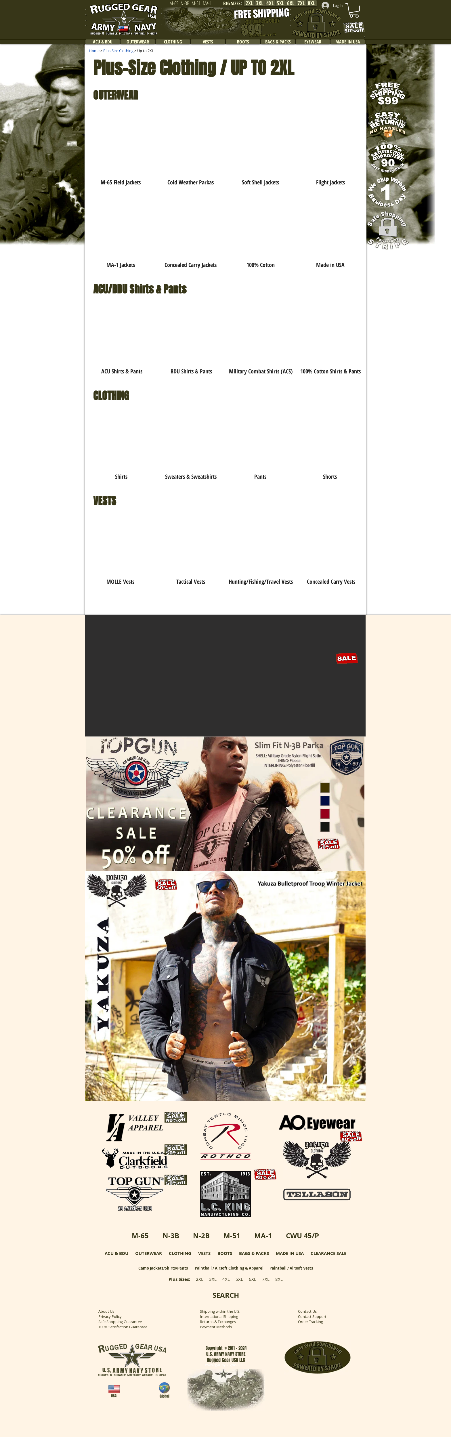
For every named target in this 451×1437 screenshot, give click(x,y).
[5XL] (280, 3)
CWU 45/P (302, 1236)
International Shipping (219, 1316)
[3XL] (260, 3)
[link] (354, 10)
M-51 (231, 1236)
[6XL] (291, 3)
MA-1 (263, 1236)
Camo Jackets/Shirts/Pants (163, 1268)
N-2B (201, 1236)
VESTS (204, 1253)
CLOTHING (180, 1253)
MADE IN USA (290, 1253)
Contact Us (307, 1311)
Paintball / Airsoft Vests (291, 1268)
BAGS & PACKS (254, 1253)
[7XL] (301, 3)
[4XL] (270, 3)
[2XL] (249, 3)
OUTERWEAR (148, 1253)
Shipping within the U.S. (220, 1311)
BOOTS (224, 1253)
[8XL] (311, 3)
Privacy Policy (110, 1316)
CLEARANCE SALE (328, 1253)
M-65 (140, 1236)
